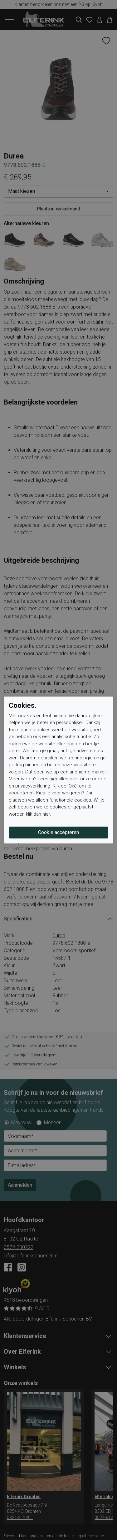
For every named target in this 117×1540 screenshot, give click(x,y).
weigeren (72, 793)
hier (53, 779)
